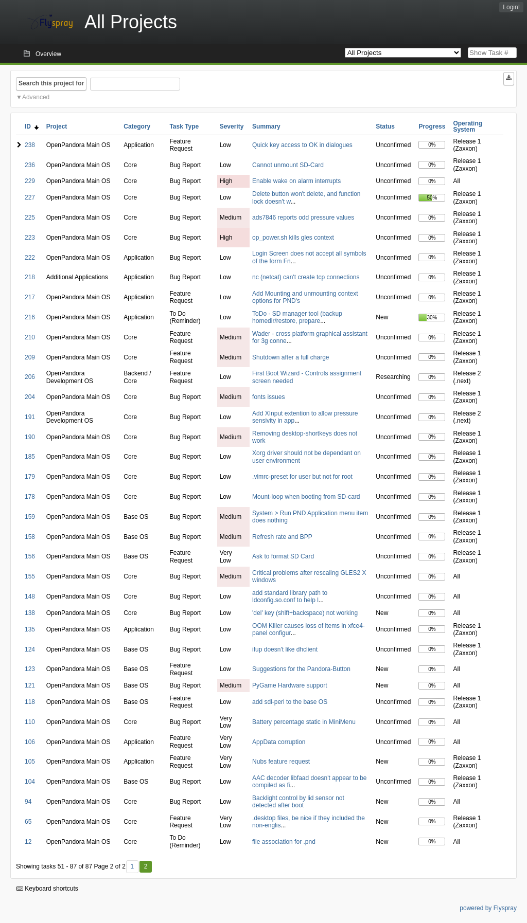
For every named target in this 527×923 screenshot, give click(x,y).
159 (30, 516)
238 (30, 145)
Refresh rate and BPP (282, 536)
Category (137, 126)
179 (30, 476)
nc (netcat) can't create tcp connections (305, 277)
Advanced (35, 97)
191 (30, 417)
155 (30, 576)
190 (30, 437)
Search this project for (51, 83)
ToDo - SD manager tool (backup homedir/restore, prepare (297, 317)
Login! (511, 7)
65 (28, 821)
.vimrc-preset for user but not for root (302, 476)
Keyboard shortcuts (47, 888)
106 (30, 742)
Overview (48, 54)
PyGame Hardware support (289, 685)
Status (385, 126)
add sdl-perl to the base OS (289, 701)
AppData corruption (278, 742)
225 (30, 217)
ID (32, 126)
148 (30, 596)
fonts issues (268, 397)
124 (30, 649)
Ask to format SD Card (283, 556)
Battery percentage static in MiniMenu (304, 722)
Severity (232, 126)
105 (30, 761)
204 (30, 397)
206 (30, 377)
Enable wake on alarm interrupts (296, 181)
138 (30, 613)
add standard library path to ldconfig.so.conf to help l (289, 596)
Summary (266, 126)
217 (30, 297)
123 (30, 669)
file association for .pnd (283, 841)
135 (30, 629)
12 (28, 841)
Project (56, 126)
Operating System (467, 126)
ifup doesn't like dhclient (285, 649)
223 (30, 237)
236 (30, 165)
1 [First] (132, 866)
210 (30, 337)
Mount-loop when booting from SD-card (306, 496)
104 (30, 781)
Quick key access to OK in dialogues (302, 145)
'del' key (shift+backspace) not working (305, 613)
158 (30, 536)
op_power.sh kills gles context (293, 237)
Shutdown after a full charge (290, 357)
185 (30, 456)
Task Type (184, 126)
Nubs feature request (281, 761)
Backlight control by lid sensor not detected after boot (298, 801)
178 (30, 496)
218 (30, 277)
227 (30, 197)
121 (30, 685)
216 (30, 317)
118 (30, 701)
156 (30, 556)
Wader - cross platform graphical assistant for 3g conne (309, 337)
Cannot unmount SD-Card (288, 165)
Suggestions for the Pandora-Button (301, 669)
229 (30, 181)
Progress (431, 126)
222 (30, 257)
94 (28, 801)
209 (30, 357)
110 (30, 722)
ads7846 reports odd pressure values (303, 217)
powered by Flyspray (488, 908)
